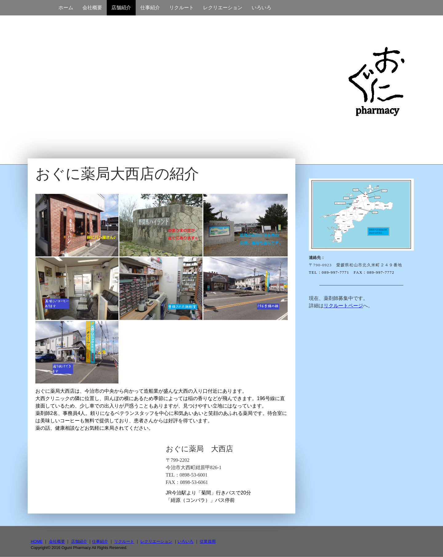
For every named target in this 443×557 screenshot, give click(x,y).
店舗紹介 (121, 7)
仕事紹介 (150, 7)
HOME (36, 541)
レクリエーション (222, 7)
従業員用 (208, 541)
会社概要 (92, 7)
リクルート (181, 7)
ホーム (65, 7)
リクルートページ (343, 305)
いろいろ (261, 7)
